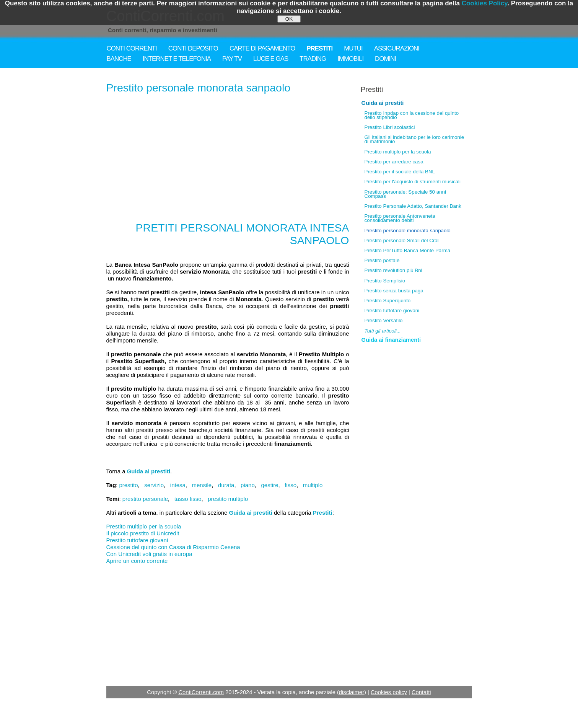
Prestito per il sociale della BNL (400, 171)
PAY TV (232, 58)
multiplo (313, 485)
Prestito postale (382, 260)
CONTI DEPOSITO (193, 48)
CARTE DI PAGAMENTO (262, 48)
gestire (269, 485)
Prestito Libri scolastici (390, 127)
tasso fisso (188, 499)
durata (226, 485)
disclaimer (351, 692)
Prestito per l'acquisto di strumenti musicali (413, 181)
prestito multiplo (228, 499)
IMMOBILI (350, 58)
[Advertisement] (227, 155)
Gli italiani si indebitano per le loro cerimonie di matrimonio (414, 139)
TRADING (313, 58)
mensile (202, 485)
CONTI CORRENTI (132, 48)
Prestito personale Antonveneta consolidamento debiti (400, 218)
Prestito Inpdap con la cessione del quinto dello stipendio (412, 115)
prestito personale (145, 499)
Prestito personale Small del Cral (402, 240)
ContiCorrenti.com (201, 692)
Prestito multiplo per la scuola (143, 526)
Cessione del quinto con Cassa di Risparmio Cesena (173, 547)
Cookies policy (389, 692)
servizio (154, 485)
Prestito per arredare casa (394, 162)
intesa (178, 485)
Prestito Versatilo (384, 320)
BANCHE (119, 58)
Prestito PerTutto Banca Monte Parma (408, 250)
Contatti (421, 692)
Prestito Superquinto (388, 300)
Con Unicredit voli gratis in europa (149, 554)
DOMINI (385, 58)
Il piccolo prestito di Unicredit (142, 533)
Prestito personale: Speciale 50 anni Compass (405, 194)
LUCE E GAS (270, 58)
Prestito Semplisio (385, 281)
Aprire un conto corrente (137, 561)
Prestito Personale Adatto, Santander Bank (413, 206)
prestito (128, 485)
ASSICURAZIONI (396, 48)
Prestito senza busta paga (394, 290)
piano (248, 485)
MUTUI (353, 48)
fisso (290, 485)
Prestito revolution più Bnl (393, 270)
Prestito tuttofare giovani (137, 540)
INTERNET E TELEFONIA (177, 58)
